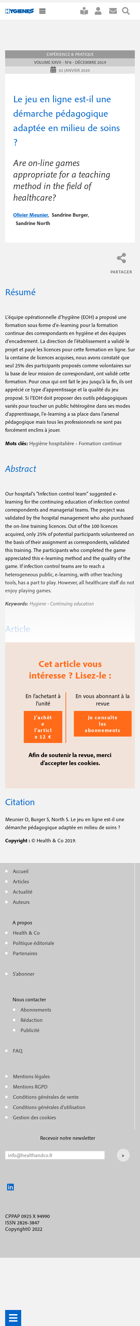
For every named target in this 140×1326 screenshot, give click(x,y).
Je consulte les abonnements (103, 723)
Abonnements (36, 1009)
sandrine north (33, 223)
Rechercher (128, 11)
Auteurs (21, 902)
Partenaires (25, 953)
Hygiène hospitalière (51, 443)
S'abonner (86, 11)
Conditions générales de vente (46, 1097)
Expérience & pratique (70, 54)
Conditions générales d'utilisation (49, 1107)
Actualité (22, 891)
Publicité (30, 1030)
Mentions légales (31, 1076)
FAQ (17, 1050)
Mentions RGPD (30, 1086)
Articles (21, 881)
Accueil (21, 871)
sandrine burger (70, 215)
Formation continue (100, 443)
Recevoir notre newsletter (67, 1138)
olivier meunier (30, 215)
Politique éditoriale (33, 943)
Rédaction (32, 1020)
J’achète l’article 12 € (43, 727)
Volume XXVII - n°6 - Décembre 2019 (70, 62)
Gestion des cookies (34, 1117)
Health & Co (26, 933)
